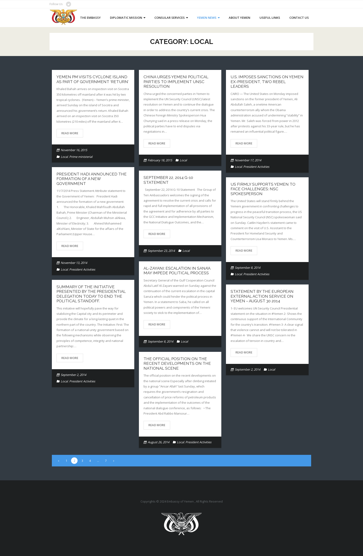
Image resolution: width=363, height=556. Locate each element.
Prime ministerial (80, 157)
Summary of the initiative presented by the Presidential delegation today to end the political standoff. (91, 293)
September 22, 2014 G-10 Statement (168, 179)
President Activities (256, 167)
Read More (69, 133)
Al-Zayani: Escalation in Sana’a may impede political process (177, 270)
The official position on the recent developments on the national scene (177, 363)
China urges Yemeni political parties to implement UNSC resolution (176, 82)
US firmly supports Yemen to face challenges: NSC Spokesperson (263, 189)
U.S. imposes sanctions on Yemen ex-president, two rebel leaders (267, 82)
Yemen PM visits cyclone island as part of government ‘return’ (92, 79)
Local (64, 157)
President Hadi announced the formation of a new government (91, 179)
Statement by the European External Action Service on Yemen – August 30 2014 (262, 296)
